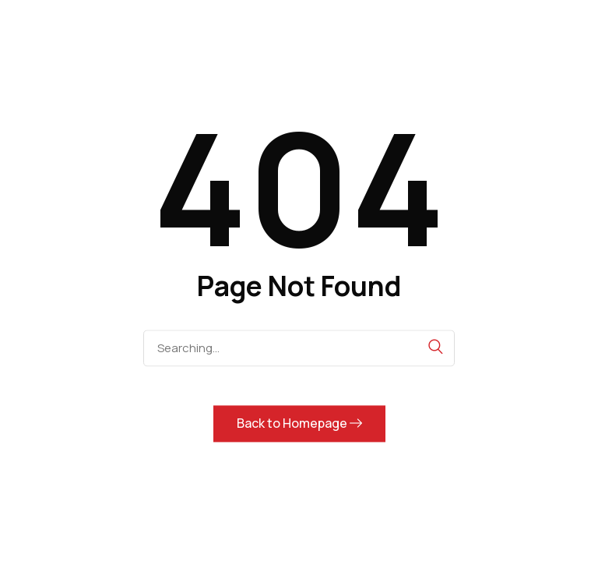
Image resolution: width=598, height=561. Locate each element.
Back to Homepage (299, 423)
